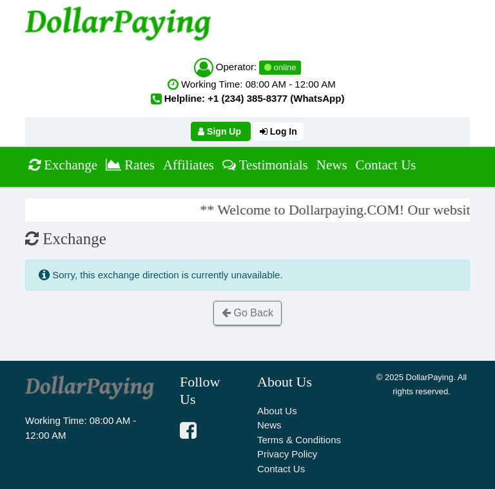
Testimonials (265, 165)
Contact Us (386, 165)
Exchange (61, 164)
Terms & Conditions (299, 439)
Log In (278, 131)
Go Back (247, 312)
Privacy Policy (287, 453)
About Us (277, 410)
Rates (130, 165)
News (331, 165)
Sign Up (221, 131)
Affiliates (188, 165)
